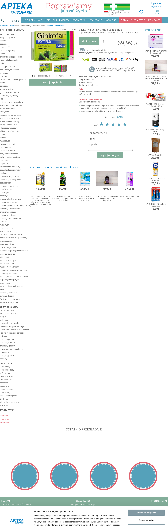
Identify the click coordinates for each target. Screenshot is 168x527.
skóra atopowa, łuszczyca (11, 234)
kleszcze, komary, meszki (10, 115)
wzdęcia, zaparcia (7, 254)
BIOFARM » (107, 76)
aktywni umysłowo (8, 313)
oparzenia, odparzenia (9, 176)
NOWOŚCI (111, 20)
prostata (3, 221)
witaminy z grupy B (8, 260)
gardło (2, 82)
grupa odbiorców (9, 307)
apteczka (3, 44)
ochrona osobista (7, 150)
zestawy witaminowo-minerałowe (14, 276)
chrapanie (4, 73)
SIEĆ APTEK (138, 20)
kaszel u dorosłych (8, 108)
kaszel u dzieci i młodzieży (11, 105)
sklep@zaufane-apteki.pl (83, 504)
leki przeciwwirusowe (9, 128)
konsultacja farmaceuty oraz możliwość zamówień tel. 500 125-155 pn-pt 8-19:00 (115, 69)
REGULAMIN (6, 500)
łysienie (3, 137)
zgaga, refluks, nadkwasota (11, 286)
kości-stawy (5, 373)
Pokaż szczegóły (138, 432)
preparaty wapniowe (8, 273)
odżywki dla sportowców (10, 170)
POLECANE (95, 20)
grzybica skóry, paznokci (10, 92)
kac (1, 99)
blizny (2, 53)
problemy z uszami (8, 212)
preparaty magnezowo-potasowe (14, 270)
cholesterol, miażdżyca (9, 69)
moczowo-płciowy (7, 379)
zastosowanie (7, 34)
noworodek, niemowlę (9, 323)
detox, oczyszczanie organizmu (13, 79)
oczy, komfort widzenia (10, 153)
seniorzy (3, 358)
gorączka (4, 86)
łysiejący (3, 336)
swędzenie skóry (7, 244)
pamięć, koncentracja (56, 25)
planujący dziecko (7, 342)
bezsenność (5, 47)
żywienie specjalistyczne (10, 299)
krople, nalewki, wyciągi (10, 121)
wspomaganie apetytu (9, 279)
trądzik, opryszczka (8, 247)
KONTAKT (154, 20)
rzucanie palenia (6, 228)
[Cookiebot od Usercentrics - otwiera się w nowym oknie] (16, 432)
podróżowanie (6, 189)
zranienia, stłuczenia (8, 292)
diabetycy (4, 320)
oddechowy (5, 386)
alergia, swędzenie (7, 37)
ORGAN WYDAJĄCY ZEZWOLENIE (16, 515)
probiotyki (4, 195)
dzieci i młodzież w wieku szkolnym (14, 329)
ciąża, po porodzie (7, 66)
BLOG (3, 519)
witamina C (4, 257)
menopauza (5, 141)
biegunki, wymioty (7, 50)
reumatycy (4, 352)
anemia (3, 40)
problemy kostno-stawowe (11, 199)
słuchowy (4, 399)
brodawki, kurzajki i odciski (11, 57)
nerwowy (4, 382)
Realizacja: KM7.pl (159, 500)
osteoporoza (5, 183)
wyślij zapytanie (52, 82)
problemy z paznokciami (10, 208)
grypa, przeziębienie (8, 89)
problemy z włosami (8, 215)
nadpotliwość (5, 147)
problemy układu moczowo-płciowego (14, 205)
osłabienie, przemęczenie (10, 179)
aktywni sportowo (7, 310)
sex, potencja (5, 231)
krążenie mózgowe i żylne (11, 118)
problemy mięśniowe (8, 202)
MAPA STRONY (7, 523)
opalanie (3, 173)
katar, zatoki (5, 111)
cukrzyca (3, 76)
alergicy (3, 316)
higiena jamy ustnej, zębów (11, 102)
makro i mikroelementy (9, 267)
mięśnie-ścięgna (6, 376)
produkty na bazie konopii (10, 218)
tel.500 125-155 (83, 500)
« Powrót (4, 25)
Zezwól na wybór (146, 413)
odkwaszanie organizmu (10, 157)
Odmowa (146, 420)
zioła (2, 289)
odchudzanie (5, 160)
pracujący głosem (7, 346)
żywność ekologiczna (9, 302)
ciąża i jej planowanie (9, 60)
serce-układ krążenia (8, 395)
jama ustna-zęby (7, 370)
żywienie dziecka (7, 296)
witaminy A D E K (7, 263)
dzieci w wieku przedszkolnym (12, 326)
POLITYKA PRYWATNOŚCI (12, 508)
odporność (4, 163)
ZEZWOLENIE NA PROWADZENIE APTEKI (20, 511)
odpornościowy (6, 389)
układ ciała (6, 363)
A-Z (40, 20)
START (12, 25)
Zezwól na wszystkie (146, 405)
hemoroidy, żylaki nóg (9, 95)
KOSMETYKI (79, 20)
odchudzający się (7, 339)
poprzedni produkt (40, 76)
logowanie (156, 3)
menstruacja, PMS (7, 144)
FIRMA (124, 20)
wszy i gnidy (5, 283)
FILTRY (31, 20)
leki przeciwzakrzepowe (10, 131)
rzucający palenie (7, 355)
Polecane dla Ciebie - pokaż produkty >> (53, 167)
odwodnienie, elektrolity (10, 166)
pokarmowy (5, 392)
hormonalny (5, 366)
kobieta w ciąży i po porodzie (12, 333)
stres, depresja (6, 241)
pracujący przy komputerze (11, 349)
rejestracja (156, 6)
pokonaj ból (5, 192)
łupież (2, 134)
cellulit (2, 63)
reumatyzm (5, 225)
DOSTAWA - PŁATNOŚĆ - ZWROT (16, 504)
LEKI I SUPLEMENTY (57, 20)
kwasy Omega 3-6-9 (8, 124)
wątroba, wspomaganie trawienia (14, 250)
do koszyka (89, 41)
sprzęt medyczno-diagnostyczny (13, 237)
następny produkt (65, 76)
